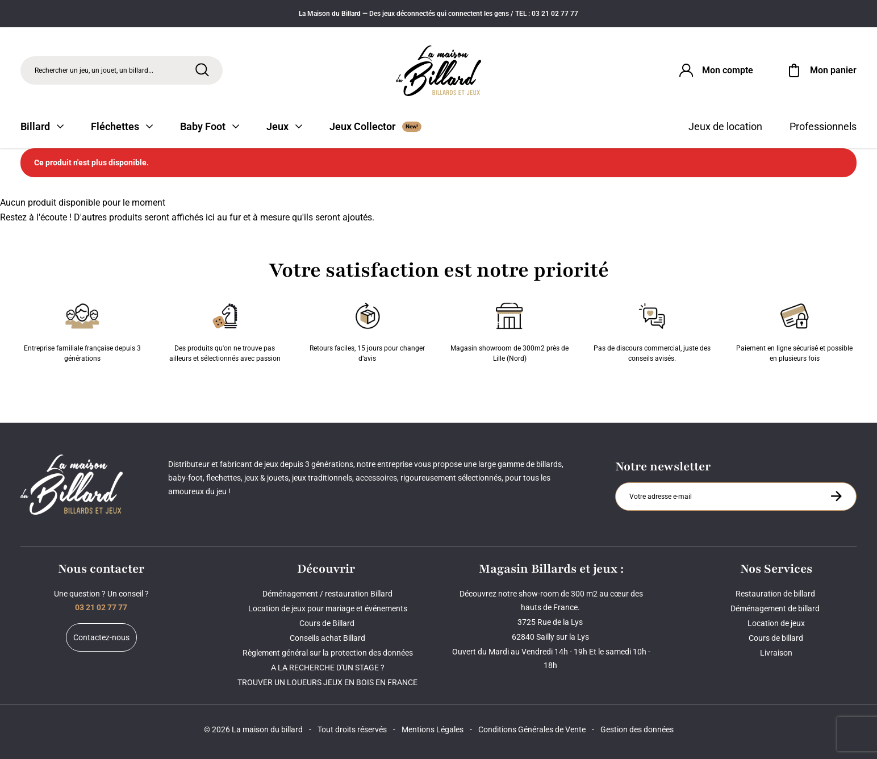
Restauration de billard (776, 593)
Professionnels (823, 126)
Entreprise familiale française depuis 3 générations (82, 330)
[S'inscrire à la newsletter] (836, 496)
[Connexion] (715, 70)
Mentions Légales (432, 729)
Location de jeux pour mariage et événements (327, 608)
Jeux (284, 126)
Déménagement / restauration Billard (327, 593)
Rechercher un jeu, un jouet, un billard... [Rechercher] (94, 70)
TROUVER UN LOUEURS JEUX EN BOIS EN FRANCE (327, 682)
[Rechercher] (202, 70)
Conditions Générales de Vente (532, 729)
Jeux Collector (375, 126)
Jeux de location (725, 126)
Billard (42, 126)
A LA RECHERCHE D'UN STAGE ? (328, 667)
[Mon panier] (821, 70)
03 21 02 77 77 (101, 607)
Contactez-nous (101, 637)
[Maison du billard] (438, 70)
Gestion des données (637, 729)
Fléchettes (122, 126)
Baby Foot (209, 126)
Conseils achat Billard (327, 638)
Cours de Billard (327, 623)
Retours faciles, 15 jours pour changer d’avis (367, 330)
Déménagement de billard (775, 608)
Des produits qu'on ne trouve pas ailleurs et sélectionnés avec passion (225, 330)
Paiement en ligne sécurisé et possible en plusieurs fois (794, 330)
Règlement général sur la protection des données (328, 652)
